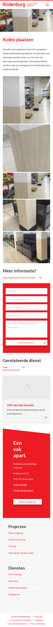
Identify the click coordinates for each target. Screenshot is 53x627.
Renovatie (13, 581)
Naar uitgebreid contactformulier (19, 277)
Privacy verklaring (37, 624)
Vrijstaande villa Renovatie (21, 553)
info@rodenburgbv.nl (23, 490)
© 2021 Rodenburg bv (21, 617)
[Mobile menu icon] (47, 5)
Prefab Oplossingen (17, 587)
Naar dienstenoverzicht (11, 368)
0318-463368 (20, 484)
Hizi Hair (12, 546)
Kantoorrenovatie (17, 539)
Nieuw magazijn (15, 533)
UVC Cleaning (14, 574)
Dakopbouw (14, 594)
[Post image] (26, 387)
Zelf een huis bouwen (20, 405)
